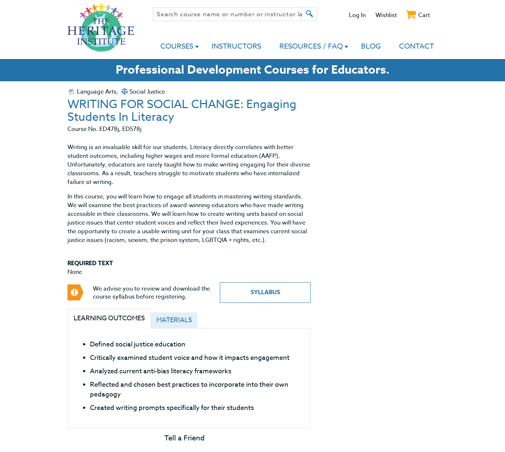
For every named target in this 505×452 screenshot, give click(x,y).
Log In (357, 15)
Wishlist (386, 15)
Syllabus (265, 292)
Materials (174, 320)
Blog (371, 46)
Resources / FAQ (311, 46)
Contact (416, 46)
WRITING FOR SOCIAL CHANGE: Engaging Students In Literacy (181, 111)
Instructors (236, 46)
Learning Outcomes (109, 318)
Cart (424, 15)
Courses (176, 46)
